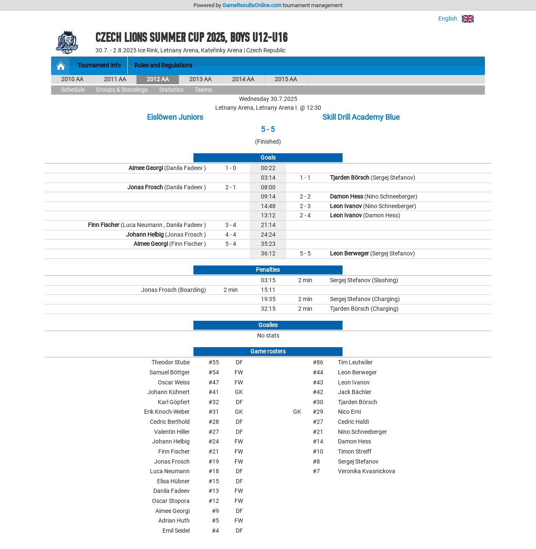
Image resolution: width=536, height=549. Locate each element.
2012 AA (158, 79)
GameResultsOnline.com (251, 5)
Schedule (73, 89)
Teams (203, 89)
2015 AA (286, 79)
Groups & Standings (122, 89)
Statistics (171, 89)
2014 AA (243, 79)
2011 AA (115, 79)
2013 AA (200, 79)
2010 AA (72, 79)
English (461, 18)
